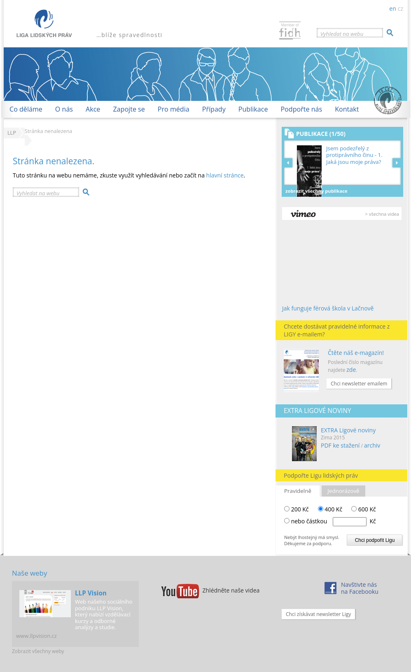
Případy (214, 109)
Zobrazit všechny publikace (316, 191)
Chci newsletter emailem (359, 383)
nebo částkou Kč (333, 521)
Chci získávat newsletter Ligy (318, 614)
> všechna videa (382, 214)
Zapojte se (129, 109)
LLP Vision (91, 593)
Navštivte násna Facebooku (359, 588)
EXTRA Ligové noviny (348, 430)
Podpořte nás (301, 109)
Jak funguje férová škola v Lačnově (328, 308)
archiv (372, 445)
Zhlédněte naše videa (231, 590)
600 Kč (363, 509)
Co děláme (25, 109)
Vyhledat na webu (341, 33)
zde (351, 369)
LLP (11, 132)
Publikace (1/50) (321, 134)
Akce (93, 109)
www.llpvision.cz (36, 635)
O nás (64, 109)
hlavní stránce (225, 175)
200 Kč (296, 509)
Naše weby (29, 573)
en (392, 8)
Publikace (253, 109)
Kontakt (347, 109)
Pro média (173, 109)
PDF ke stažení (340, 445)
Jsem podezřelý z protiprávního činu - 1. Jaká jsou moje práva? (354, 155)
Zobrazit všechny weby (38, 651)
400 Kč (330, 509)
